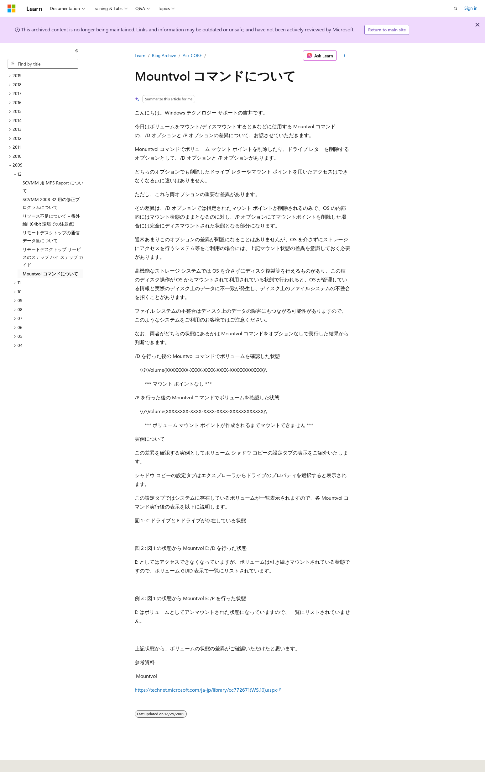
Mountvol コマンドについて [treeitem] (50, 274)
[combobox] (43, 64)
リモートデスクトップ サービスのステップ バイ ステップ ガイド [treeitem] (53, 257)
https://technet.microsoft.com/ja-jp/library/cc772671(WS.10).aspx (206, 689)
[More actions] (344, 56)
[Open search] (455, 8)
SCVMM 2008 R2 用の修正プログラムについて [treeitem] (51, 203)
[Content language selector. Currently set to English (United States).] (36, 763)
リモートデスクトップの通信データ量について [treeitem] (51, 236)
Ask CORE (192, 55)
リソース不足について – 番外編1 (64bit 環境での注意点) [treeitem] (51, 220)
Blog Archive (164, 55)
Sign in (470, 8)
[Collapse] (76, 50)
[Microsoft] (12, 8)
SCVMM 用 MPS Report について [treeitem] (53, 187)
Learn (140, 55)
